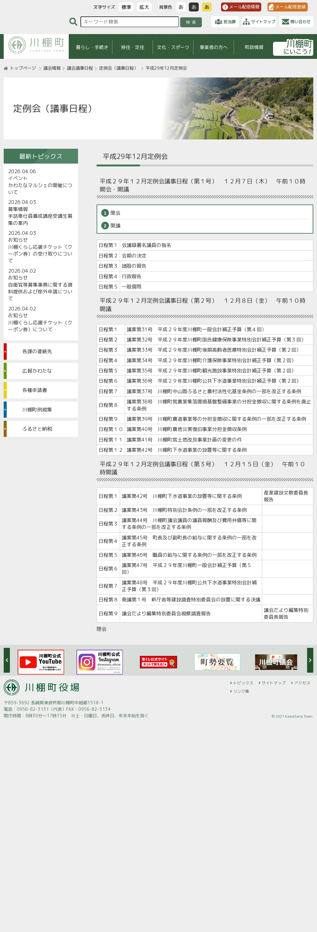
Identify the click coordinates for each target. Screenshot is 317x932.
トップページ (23, 68)
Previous (7, 660)
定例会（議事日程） (118, 68)
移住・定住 (132, 47)
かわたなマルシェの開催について (40, 189)
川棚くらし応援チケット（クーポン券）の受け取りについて (40, 254)
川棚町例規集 (37, 409)
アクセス (302, 683)
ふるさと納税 (37, 428)
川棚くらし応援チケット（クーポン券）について (40, 326)
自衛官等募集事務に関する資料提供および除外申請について (40, 291)
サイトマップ (274, 683)
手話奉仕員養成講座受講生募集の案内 (40, 219)
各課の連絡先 (37, 351)
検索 (192, 22)
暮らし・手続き (92, 47)
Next (310, 660)
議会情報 (52, 68)
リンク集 (241, 691)
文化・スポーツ (173, 47)
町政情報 (254, 47)
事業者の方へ (214, 47)
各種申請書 (34, 390)
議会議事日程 (80, 68)
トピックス (243, 683)
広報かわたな (37, 370)
